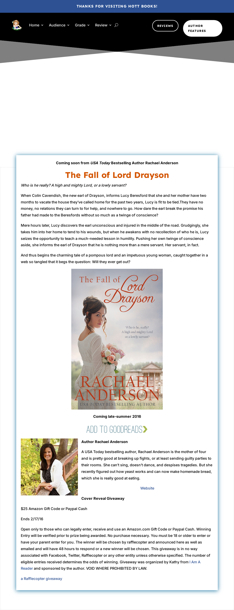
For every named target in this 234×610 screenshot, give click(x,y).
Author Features (197, 28)
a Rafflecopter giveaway (41, 578)
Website (147, 488)
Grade (80, 25)
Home (34, 25)
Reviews (165, 26)
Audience (57, 25)
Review (101, 25)
